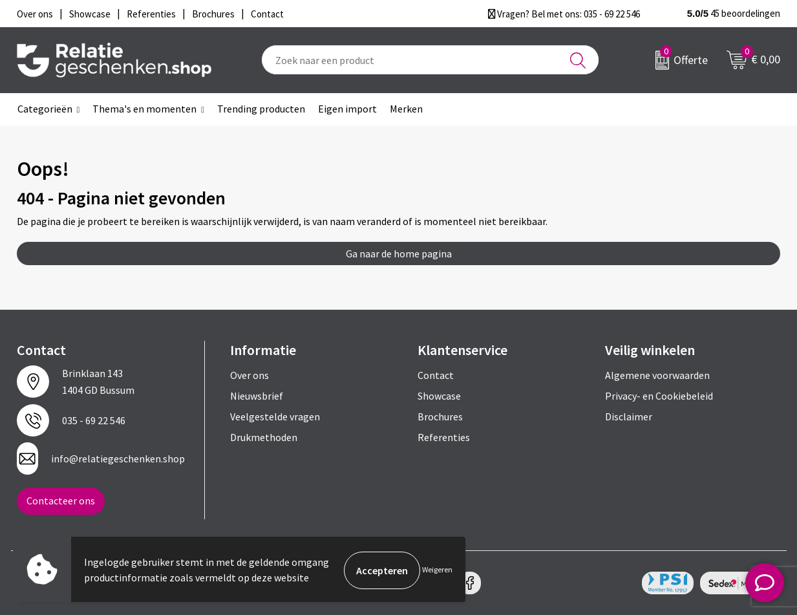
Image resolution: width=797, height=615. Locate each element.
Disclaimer (628, 416)
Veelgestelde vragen (275, 416)
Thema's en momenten (144, 108)
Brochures (440, 416)
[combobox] (430, 59)
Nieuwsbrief (256, 395)
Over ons (249, 375)
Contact (436, 375)
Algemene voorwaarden (657, 375)
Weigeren (437, 570)
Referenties (444, 437)
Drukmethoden (263, 437)
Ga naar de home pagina (399, 253)
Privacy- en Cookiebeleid (659, 395)
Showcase (439, 395)
